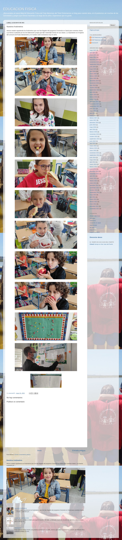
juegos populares (95, 232)
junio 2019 (93, 85)
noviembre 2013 (94, 173)
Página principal (94, 30)
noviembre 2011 (94, 208)
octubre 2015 (93, 136)
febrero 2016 (93, 132)
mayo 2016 (93, 127)
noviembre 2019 (94, 83)
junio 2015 (93, 141)
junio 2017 (93, 108)
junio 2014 (93, 157)
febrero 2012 (93, 201)
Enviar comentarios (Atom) (22, 454)
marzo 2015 (93, 146)
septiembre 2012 (95, 192)
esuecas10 (95, 42)
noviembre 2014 (94, 153)
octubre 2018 (93, 87)
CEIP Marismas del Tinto (99, 37)
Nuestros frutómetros (14, 460)
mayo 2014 (93, 160)
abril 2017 (92, 113)
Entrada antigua (78, 450)
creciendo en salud (95, 223)
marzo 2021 (93, 55)
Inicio (39, 450)
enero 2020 (93, 78)
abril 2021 (92, 52)
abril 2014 (92, 162)
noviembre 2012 (94, 187)
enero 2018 (93, 99)
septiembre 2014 (95, 155)
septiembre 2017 (95, 106)
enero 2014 (93, 169)
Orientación (17, 528)
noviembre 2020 (94, 62)
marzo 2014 (93, 164)
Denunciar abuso (96, 237)
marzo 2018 (93, 94)
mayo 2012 (93, 194)
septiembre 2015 (95, 139)
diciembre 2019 (94, 80)
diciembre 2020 (94, 59)
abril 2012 (92, 197)
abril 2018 (92, 92)
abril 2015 (92, 143)
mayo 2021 (93, 50)
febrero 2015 (93, 148)
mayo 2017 (93, 111)
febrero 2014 (93, 166)
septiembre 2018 (95, 90)
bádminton (93, 220)
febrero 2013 (93, 180)
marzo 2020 (93, 73)
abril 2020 (92, 71)
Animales (92, 218)
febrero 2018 (93, 97)
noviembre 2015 (94, 134)
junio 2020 (93, 66)
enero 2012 (93, 204)
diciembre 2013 (94, 171)
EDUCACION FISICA (19, 9)
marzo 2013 (93, 178)
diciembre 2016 (94, 122)
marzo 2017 (93, 115)
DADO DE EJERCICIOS (21, 518)
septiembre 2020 (95, 64)
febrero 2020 (93, 76)
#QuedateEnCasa (95, 216)
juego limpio (93, 230)
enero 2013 (93, 183)
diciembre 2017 (94, 101)
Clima (91, 244)
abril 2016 (92, 129)
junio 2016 (93, 125)
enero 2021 (93, 57)
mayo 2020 (93, 69)
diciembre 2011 (94, 206)
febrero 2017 (93, 118)
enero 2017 (93, 120)
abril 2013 (92, 176)
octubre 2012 (93, 190)
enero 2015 (93, 150)
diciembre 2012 (94, 185)
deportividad (93, 225)
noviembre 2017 (94, 104)
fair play (92, 227)
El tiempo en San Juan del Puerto (103, 244)
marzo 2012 (93, 199)
